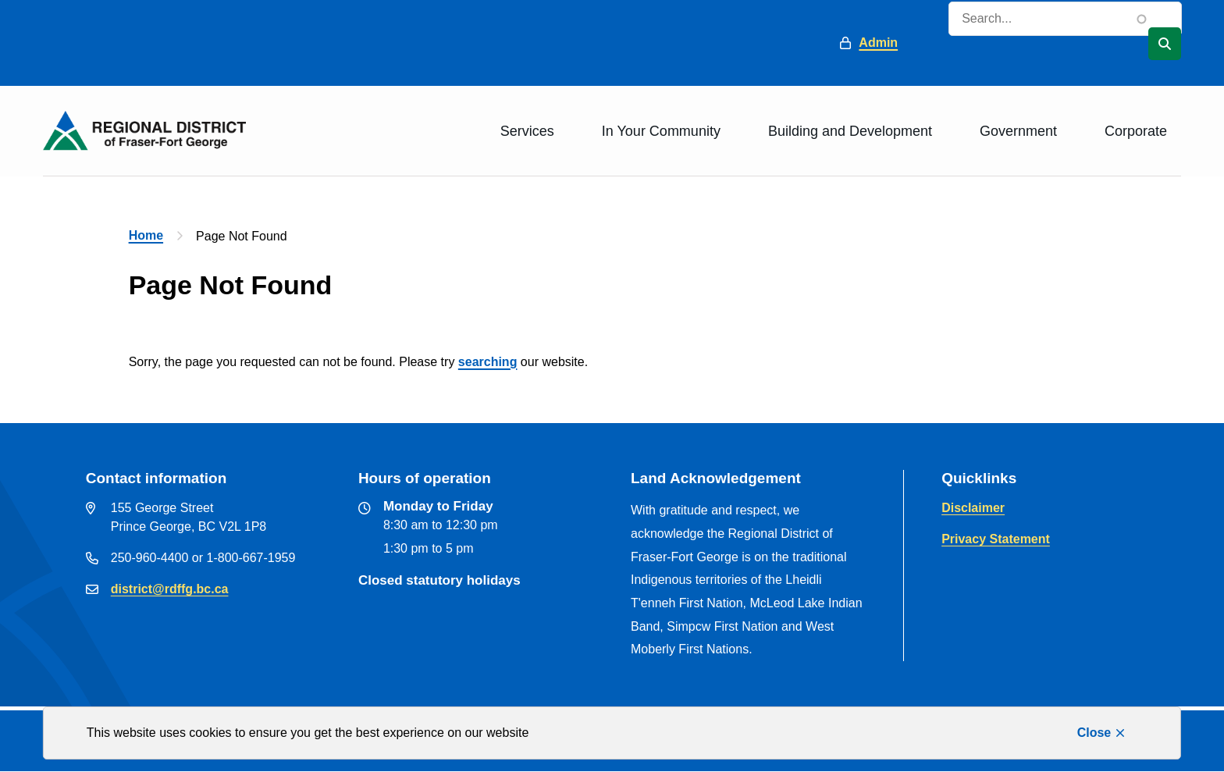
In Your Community (661, 131)
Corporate (1136, 131)
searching (488, 361)
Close (1094, 732)
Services (527, 131)
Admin (878, 42)
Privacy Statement (995, 539)
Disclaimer (973, 507)
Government (1018, 131)
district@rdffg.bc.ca (170, 589)
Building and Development (850, 131)
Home (146, 235)
